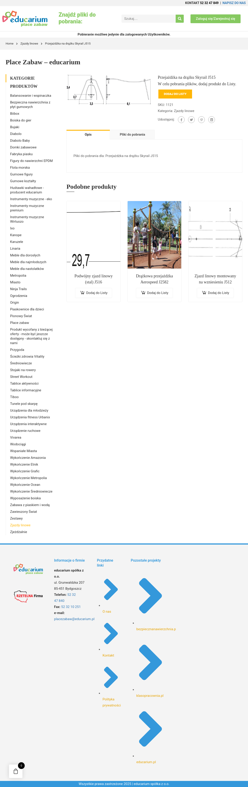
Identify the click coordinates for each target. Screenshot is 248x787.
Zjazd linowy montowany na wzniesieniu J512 (215, 279)
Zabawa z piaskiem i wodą (30, 505)
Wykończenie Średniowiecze (31, 491)
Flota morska (20, 168)
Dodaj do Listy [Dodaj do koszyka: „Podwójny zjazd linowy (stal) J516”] (97, 293)
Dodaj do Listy (175, 94)
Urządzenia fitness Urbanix (30, 417)
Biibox (14, 114)
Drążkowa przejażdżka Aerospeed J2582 (154, 279)
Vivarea (15, 437)
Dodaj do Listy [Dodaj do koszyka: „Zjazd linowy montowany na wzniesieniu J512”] (218, 293)
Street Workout (21, 377)
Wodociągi (18, 444)
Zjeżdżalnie (18, 532)
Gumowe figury (21, 174)
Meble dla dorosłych (25, 255)
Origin (14, 302)
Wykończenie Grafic (25, 471)
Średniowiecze (21, 363)
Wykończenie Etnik (24, 464)
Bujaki (14, 127)
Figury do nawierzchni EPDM (31, 161)
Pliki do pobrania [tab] (132, 134)
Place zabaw (19, 323)
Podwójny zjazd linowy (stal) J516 (94, 279)
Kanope (16, 235)
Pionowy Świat (21, 316)
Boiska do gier (20, 120)
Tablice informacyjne (25, 390)
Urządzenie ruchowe (25, 431)
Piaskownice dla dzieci (27, 309)
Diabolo (16, 134)
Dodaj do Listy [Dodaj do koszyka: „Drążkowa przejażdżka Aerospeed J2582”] (157, 293)
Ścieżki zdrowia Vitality (27, 356)
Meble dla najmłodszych (28, 262)
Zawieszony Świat (23, 512)
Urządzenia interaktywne (28, 424)
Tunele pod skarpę (24, 404)
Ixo (12, 228)
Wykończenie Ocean (25, 485)
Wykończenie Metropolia (28, 478)
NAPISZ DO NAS (234, 3)
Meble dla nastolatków (27, 269)
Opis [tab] (88, 134)
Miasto (15, 282)
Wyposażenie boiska (25, 498)
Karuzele (16, 242)
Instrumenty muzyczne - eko (31, 199)
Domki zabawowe (23, 147)
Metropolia (18, 276)
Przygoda (17, 350)
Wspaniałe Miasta (23, 451)
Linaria (15, 249)
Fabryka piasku (21, 154)
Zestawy (16, 518)
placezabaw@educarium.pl (74, 619)
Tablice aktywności (24, 383)
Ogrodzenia (18, 296)
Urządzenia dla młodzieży (29, 410)
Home (9, 43)
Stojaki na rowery (23, 370)
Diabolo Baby (20, 141)
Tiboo (14, 397)
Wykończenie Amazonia (28, 458)
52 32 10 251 (71, 607)
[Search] (180, 19)
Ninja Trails (18, 289)
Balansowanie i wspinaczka (30, 96)
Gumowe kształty (23, 181)
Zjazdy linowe (29, 43)
